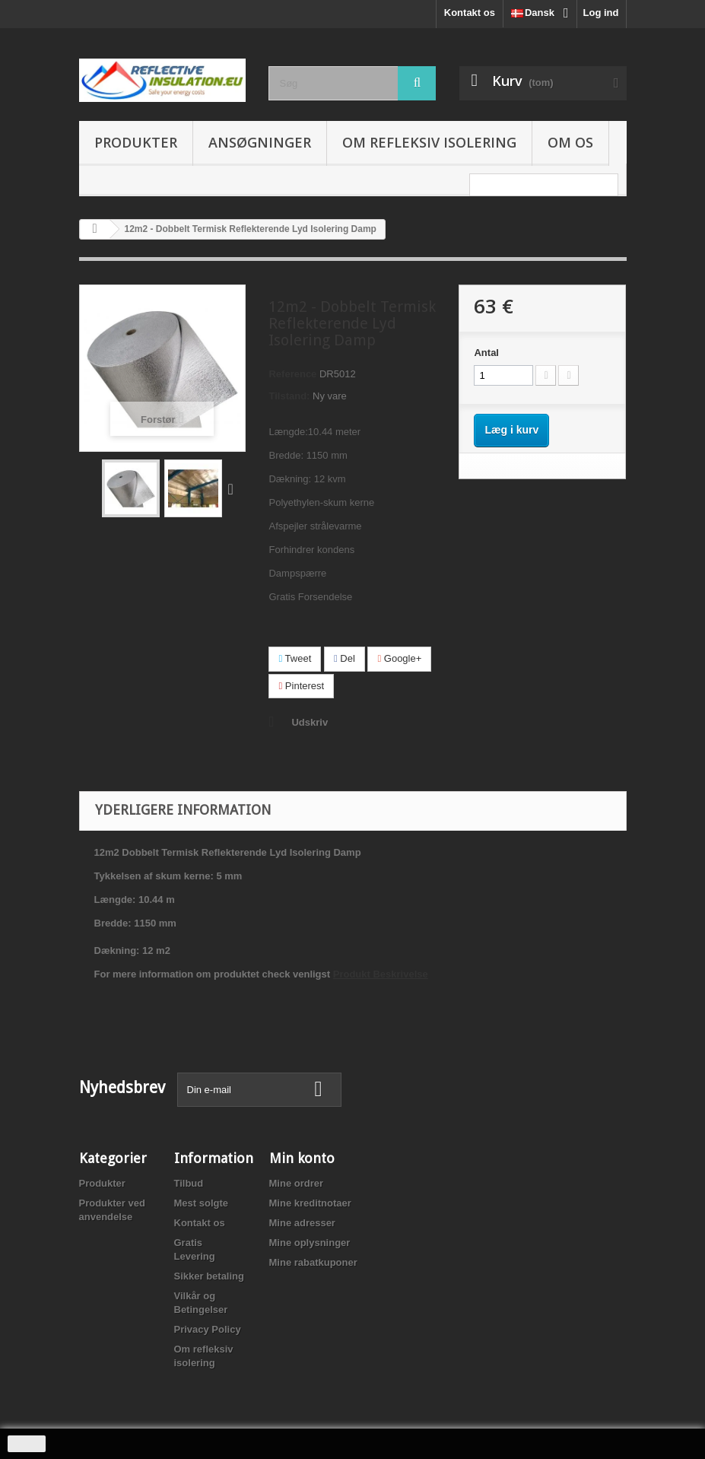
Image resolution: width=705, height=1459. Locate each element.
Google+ (399, 658)
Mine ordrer (296, 1183)
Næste (234, 488)
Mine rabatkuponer (313, 1262)
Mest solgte (201, 1203)
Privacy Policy (207, 1329)
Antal (486, 352)
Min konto (302, 1158)
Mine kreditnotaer (310, 1203)
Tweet (294, 658)
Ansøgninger (259, 142)
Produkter (135, 142)
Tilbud (189, 1183)
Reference (292, 374)
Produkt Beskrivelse (380, 974)
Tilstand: (289, 396)
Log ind (601, 12)
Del (344, 658)
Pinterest (301, 685)
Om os (570, 142)
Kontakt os (469, 12)
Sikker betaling (209, 1276)
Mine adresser (302, 1223)
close (27, 1444)
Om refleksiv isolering (429, 142)
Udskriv (309, 722)
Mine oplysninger (310, 1242)
